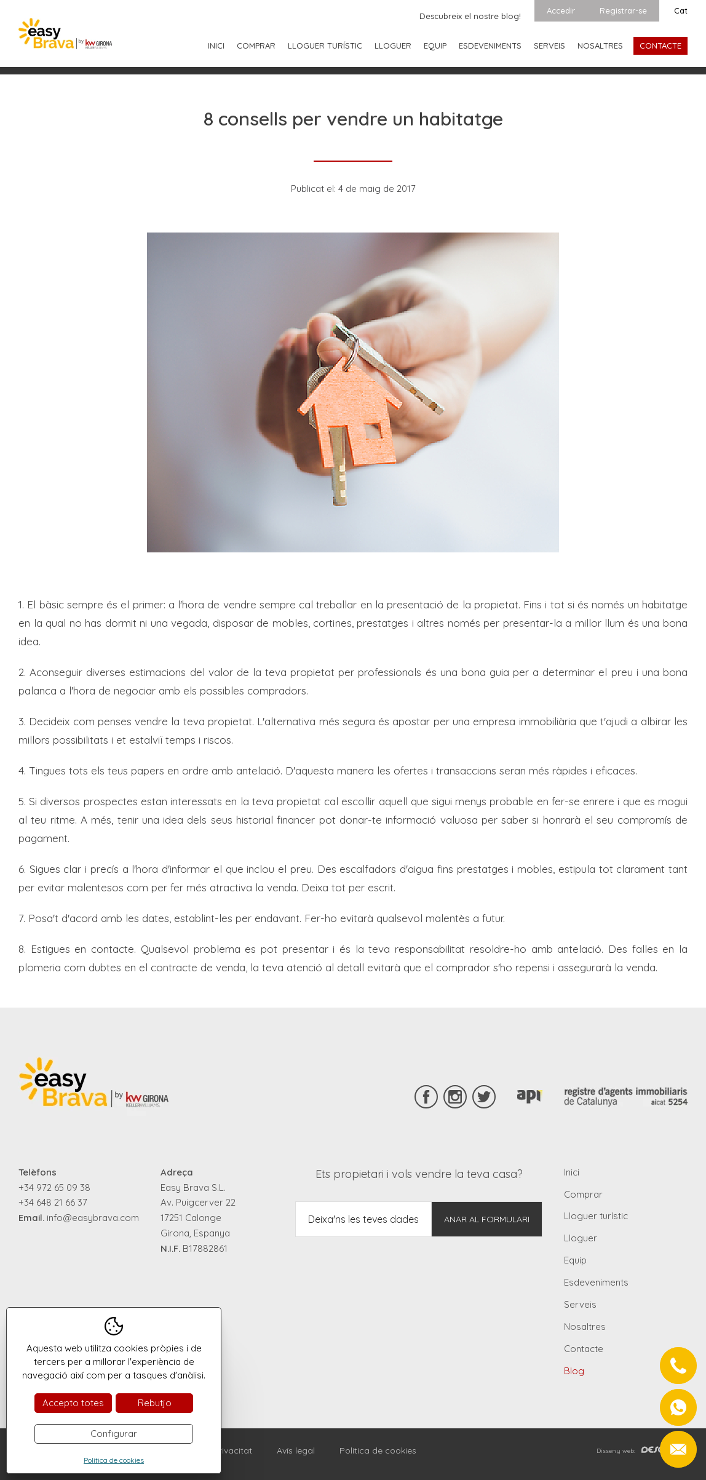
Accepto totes (73, 1403)
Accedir (561, 10)
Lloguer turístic (325, 45)
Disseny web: (642, 1451)
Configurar (113, 1433)
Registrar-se (623, 10)
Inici (216, 45)
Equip (435, 45)
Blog (574, 1371)
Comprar (256, 45)
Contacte (660, 45)
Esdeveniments (490, 45)
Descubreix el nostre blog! (470, 16)
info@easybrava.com (93, 1217)
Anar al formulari (487, 1219)
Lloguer (393, 45)
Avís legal (296, 1450)
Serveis (549, 45)
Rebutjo (155, 1403)
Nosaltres (600, 45)
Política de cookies (377, 1450)
